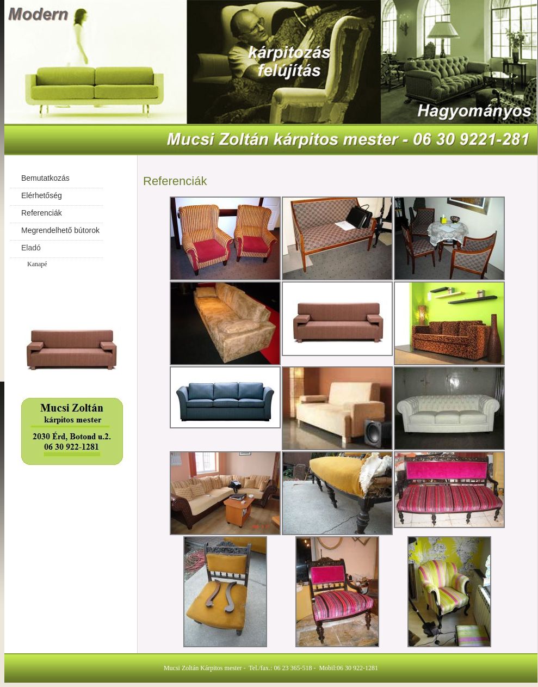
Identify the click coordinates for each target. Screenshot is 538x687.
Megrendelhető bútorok (60, 230)
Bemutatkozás (45, 178)
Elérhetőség (41, 195)
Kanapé (37, 264)
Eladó (31, 247)
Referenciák (41, 212)
